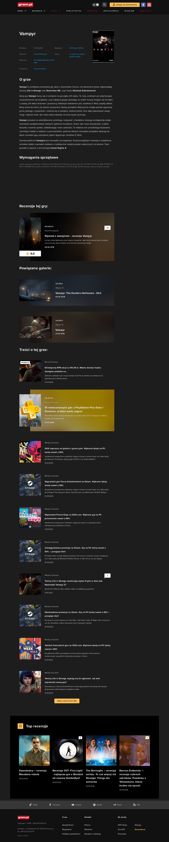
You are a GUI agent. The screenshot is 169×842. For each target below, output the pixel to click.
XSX (35, 62)
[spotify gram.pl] (97, 805)
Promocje (92, 11)
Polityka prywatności (71, 834)
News (22, 10)
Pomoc (87, 825)
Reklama (88, 829)
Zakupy (138, 825)
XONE (38, 60)
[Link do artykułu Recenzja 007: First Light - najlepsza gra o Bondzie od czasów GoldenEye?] (67, 759)
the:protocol (140, 829)
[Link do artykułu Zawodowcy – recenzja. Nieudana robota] (34, 757)
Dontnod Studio (40, 69)
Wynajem (129, 11)
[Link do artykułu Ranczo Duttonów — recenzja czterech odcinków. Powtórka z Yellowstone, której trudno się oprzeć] (134, 763)
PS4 (43, 60)
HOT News (122, 825)
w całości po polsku (77, 54)
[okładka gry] (102, 46)
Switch (47, 60)
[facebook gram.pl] (54, 805)
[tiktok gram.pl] (33, 805)
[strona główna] (31, 4)
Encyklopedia (111, 11)
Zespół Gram (67, 825)
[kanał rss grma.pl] (136, 805)
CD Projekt (73, 48)
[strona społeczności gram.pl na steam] (117, 805)
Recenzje (39, 10)
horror (44, 54)
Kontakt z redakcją (92, 834)
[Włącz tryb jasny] (95, 5)
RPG (40, 54)
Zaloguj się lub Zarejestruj (126, 5)
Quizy (56, 10)
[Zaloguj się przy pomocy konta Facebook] (143, 5)
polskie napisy (75, 56)
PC (35, 60)
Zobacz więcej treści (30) (67, 701)
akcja (36, 54)
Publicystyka (73, 11)
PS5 (52, 60)
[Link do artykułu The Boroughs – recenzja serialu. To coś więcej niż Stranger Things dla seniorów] (101, 761)
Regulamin (66, 829)
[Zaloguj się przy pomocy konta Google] (149, 5)
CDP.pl (81, 48)
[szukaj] (104, 4)
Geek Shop (145, 11)
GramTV (121, 829)
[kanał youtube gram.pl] (76, 805)
